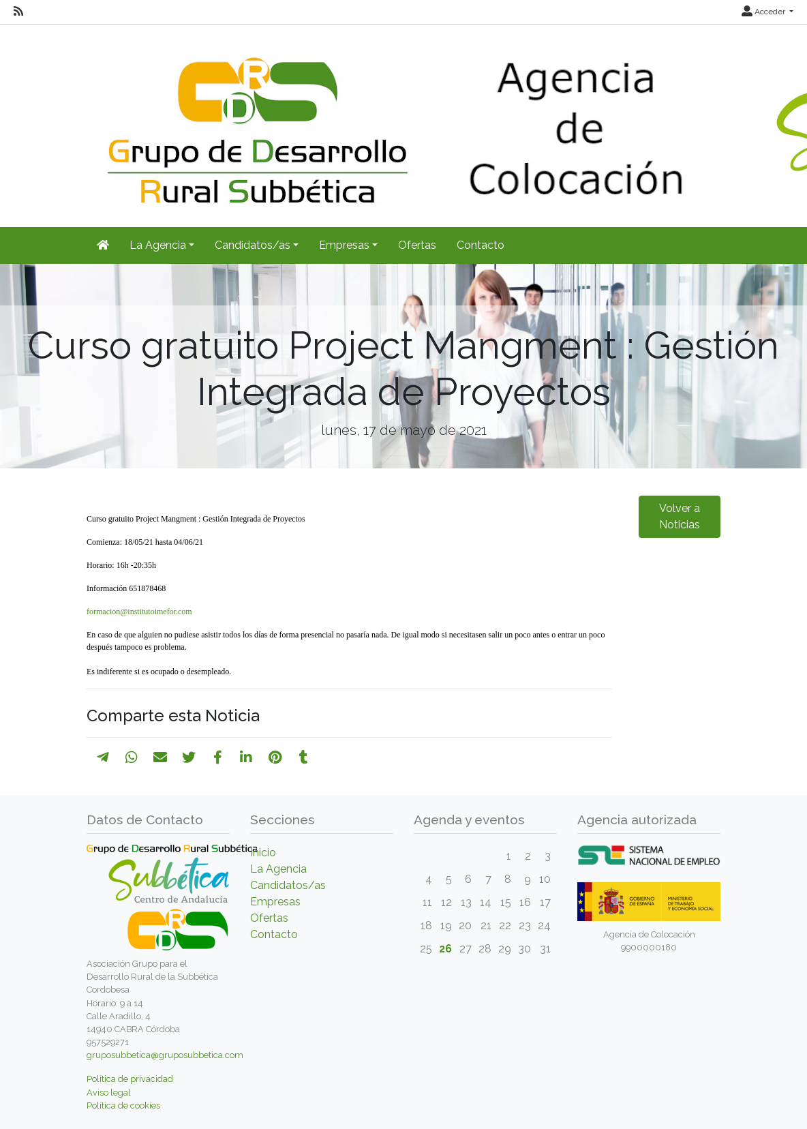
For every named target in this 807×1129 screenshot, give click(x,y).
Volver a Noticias (679, 516)
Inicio (263, 852)
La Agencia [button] (158, 245)
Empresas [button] (344, 245)
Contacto (480, 245)
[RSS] (18, 11)
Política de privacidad (130, 1079)
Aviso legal (109, 1092)
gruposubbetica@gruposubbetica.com (165, 1055)
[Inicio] (103, 245)
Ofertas (417, 245)
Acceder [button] (764, 11)
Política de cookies (123, 1105)
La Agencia (278, 868)
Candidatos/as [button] (252, 245)
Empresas (275, 901)
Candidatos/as (288, 885)
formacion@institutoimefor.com (139, 611)
